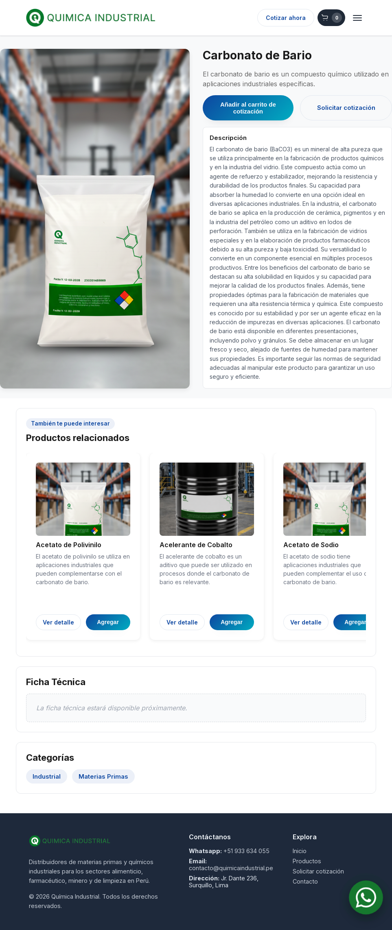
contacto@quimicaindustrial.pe (231, 868)
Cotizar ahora (286, 17)
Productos (307, 861)
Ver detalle (58, 622)
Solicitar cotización (346, 107)
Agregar (108, 622)
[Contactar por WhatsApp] (366, 897)
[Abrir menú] (357, 18)
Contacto (305, 881)
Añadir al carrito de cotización (248, 108)
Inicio (300, 850)
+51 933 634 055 (246, 850)
